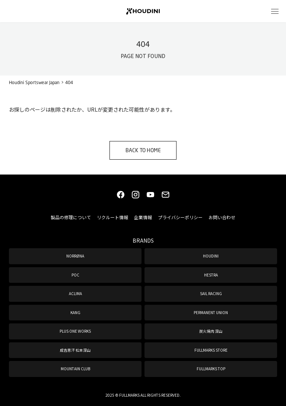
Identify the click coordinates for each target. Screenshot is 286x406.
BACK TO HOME (143, 150)
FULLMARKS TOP (211, 368)
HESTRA (211, 275)
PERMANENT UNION (211, 312)
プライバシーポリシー (180, 217)
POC (75, 275)
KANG (75, 312)
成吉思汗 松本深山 (75, 350)
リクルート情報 (112, 217)
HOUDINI (211, 256)
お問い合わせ (222, 217)
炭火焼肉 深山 (210, 331)
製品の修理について (71, 217)
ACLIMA (75, 293)
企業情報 (143, 217)
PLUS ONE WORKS (75, 331)
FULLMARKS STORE (211, 350)
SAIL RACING (211, 293)
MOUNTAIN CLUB (75, 368)
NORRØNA (75, 256)
